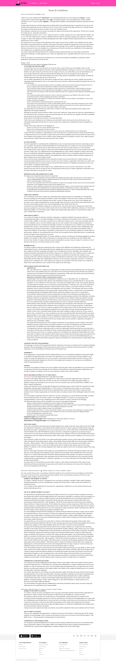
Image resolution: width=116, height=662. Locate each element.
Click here (27, 377)
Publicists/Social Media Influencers (67, 650)
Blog (40, 650)
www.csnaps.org (34, 21)
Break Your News (63, 644)
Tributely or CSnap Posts (64, 648)
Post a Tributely (22, 646)
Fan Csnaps (62, 646)
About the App (42, 646)
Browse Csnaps (22, 648)
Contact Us (41, 654)
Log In (97, 3)
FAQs (40, 652)
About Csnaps (43, 3)
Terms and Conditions (84, 659)
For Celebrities (33, 3)
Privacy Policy (75, 659)
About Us (41, 648)
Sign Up (93, 3)
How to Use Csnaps (43, 644)
